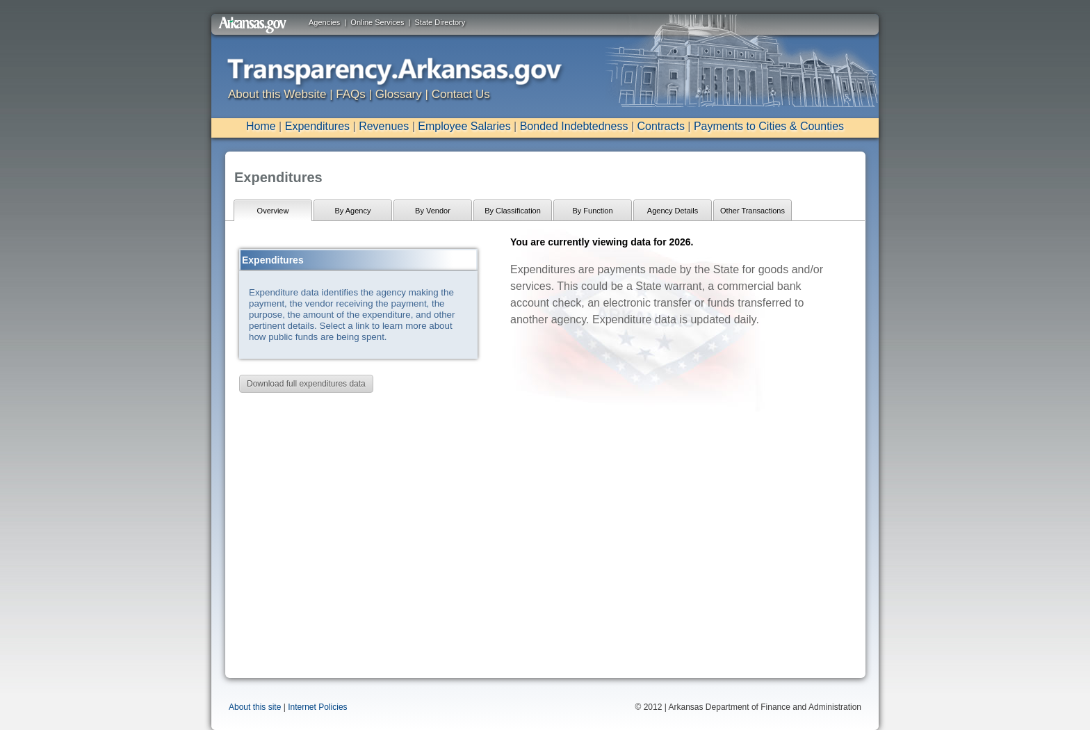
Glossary (398, 94)
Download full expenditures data (306, 384)
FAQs (351, 94)
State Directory (440, 22)
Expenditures (317, 126)
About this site (255, 707)
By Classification (513, 210)
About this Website (277, 94)
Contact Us (461, 94)
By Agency (353, 210)
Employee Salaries (464, 126)
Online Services (377, 22)
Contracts (660, 126)
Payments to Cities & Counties (769, 126)
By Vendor (432, 210)
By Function (592, 210)
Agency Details (672, 210)
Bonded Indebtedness (574, 126)
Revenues (384, 126)
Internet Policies (317, 707)
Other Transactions (752, 210)
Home (261, 126)
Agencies (324, 22)
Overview (273, 210)
